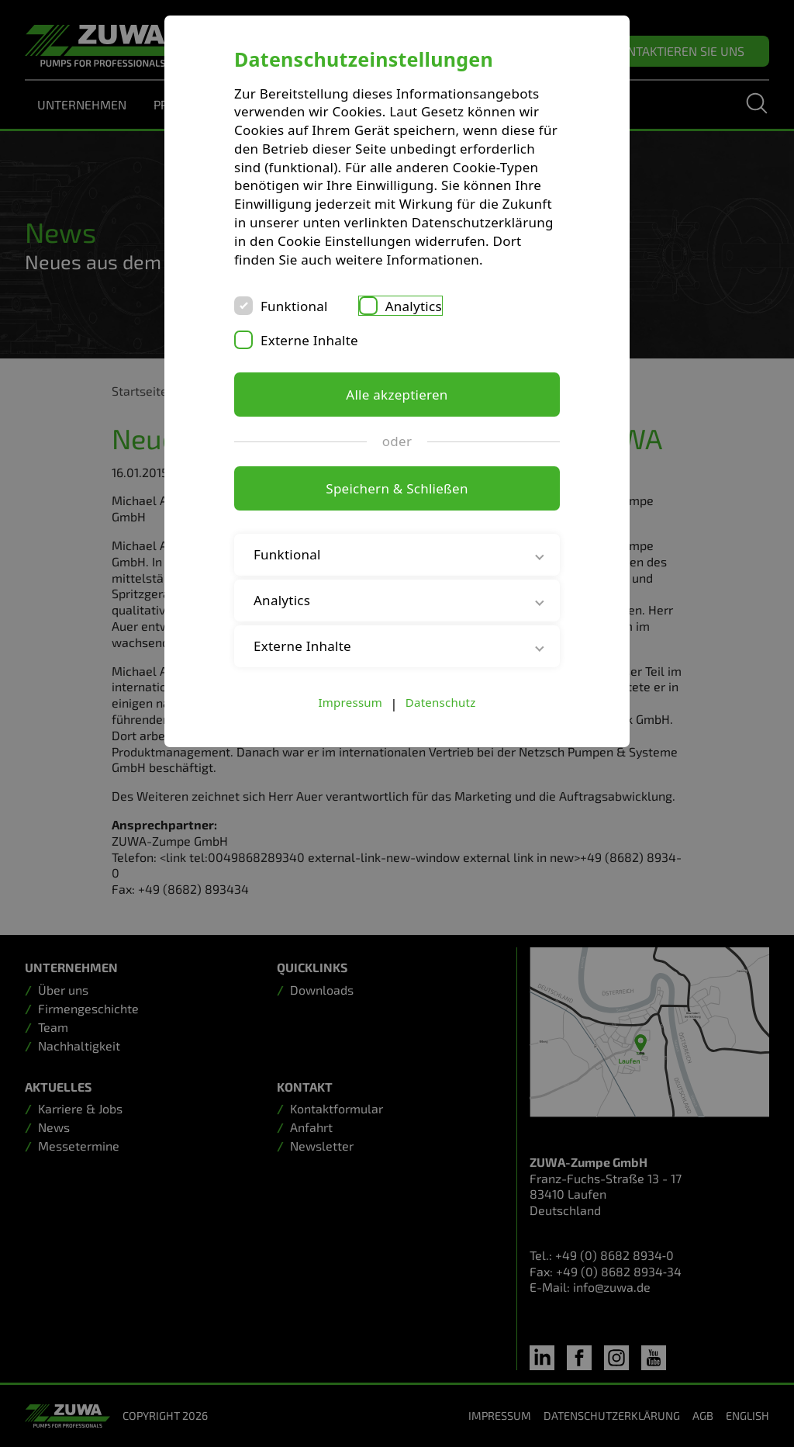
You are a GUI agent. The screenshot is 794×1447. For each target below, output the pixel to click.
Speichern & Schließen (397, 488)
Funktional (294, 306)
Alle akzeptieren (396, 394)
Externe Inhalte (309, 340)
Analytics (413, 306)
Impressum (351, 702)
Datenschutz (441, 702)
